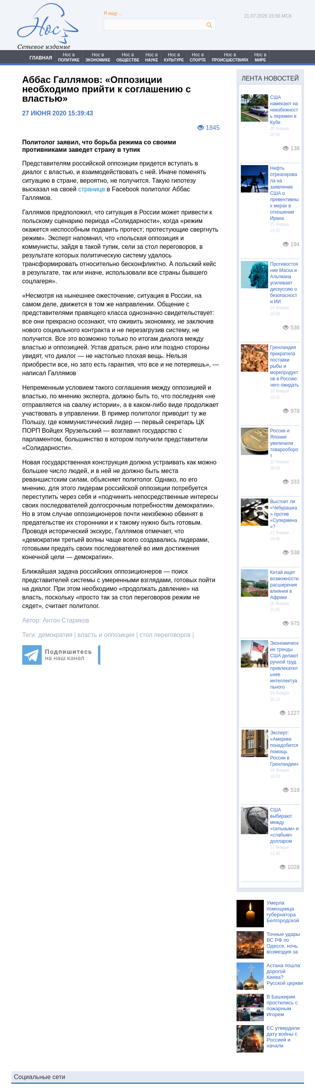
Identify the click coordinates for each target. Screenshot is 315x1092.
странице (91, 189)
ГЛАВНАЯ (41, 58)
